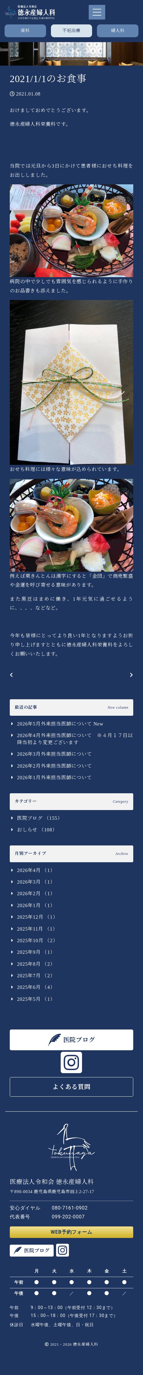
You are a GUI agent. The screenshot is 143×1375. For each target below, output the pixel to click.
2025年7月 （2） (36, 975)
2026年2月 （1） (36, 893)
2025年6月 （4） (36, 987)
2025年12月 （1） (37, 917)
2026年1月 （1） (36, 905)
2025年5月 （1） (36, 999)
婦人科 (117, 30)
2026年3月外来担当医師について (54, 754)
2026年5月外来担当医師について (60, 723)
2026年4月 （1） (36, 870)
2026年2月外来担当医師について (54, 766)
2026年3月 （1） (36, 882)
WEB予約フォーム (71, 1232)
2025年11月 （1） (37, 929)
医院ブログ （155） (40, 818)
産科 (25, 30)
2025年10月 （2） (37, 940)
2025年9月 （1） (36, 952)
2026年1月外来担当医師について (54, 777)
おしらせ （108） (37, 829)
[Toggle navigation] (97, 12)
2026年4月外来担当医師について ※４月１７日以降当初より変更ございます (75, 739)
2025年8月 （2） (36, 964)
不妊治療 (71, 30)
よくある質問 (71, 1087)
